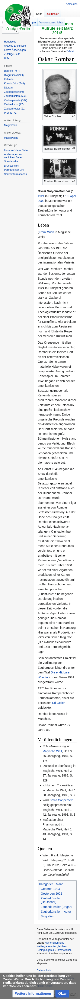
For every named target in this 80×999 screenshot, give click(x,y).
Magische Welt (52, 751)
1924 (41, 196)
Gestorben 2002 (51, 893)
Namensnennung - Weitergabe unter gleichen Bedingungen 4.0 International (54, 946)
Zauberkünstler (51, 911)
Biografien (47, 916)
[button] (33, 993)
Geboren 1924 (50, 889)
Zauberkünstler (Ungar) (56, 907)
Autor (67, 911)
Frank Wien (46, 232)
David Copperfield (61, 800)
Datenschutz (44, 970)
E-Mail (70, 51)
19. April (70, 196)
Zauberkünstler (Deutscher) (51, 900)
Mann (59, 884)
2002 (41, 201)
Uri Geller (58, 703)
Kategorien (46, 884)
